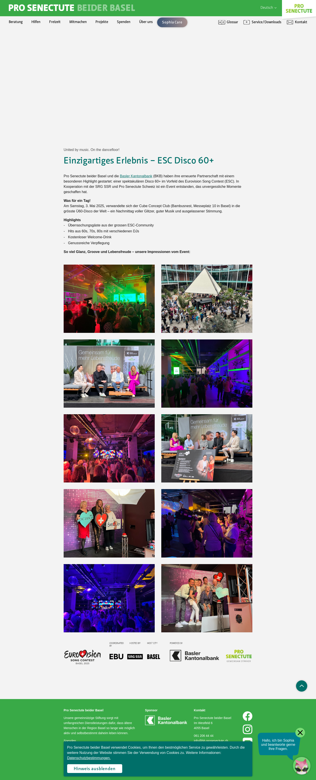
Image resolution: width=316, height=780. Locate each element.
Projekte (101, 22)
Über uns (146, 22)
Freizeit (55, 22)
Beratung (16, 22)
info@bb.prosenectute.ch (211, 740)
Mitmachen (78, 22)
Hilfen (35, 22)
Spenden (123, 22)
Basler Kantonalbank (136, 176)
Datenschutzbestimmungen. (89, 758)
